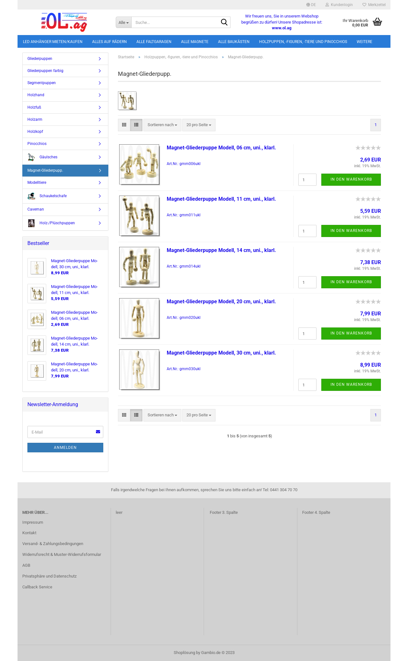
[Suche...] (123, 22)
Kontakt (29, 532)
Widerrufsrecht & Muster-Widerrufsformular (61, 554)
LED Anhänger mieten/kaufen (53, 42)
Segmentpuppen (41, 83)
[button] (311, 5)
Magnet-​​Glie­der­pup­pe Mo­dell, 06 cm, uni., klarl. (221, 148)
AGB (26, 565)
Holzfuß (34, 107)
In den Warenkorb (351, 179)
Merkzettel (374, 5)
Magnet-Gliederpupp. (45, 170)
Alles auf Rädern (109, 42)
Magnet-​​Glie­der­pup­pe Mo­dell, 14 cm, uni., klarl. (221, 250)
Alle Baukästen (234, 42)
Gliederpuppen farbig (45, 70)
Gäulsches (42, 157)
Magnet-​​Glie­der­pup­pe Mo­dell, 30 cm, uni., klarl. (221, 353)
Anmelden (65, 447)
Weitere (364, 42)
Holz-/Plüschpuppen (51, 223)
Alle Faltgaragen (153, 42)
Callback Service (37, 587)
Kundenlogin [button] (339, 5)
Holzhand (35, 95)
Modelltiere (36, 182)
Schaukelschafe (47, 196)
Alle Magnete (194, 42)
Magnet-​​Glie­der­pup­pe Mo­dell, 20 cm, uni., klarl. (221, 301)
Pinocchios (37, 143)
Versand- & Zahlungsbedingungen (52, 543)
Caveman (35, 209)
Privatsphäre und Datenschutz (49, 576)
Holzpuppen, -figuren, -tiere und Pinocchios (303, 42)
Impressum (32, 522)
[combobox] (162, 125)
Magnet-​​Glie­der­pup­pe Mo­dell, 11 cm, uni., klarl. (221, 199)
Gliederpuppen (39, 58)
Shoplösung (184, 652)
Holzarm (34, 119)
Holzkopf (35, 131)
